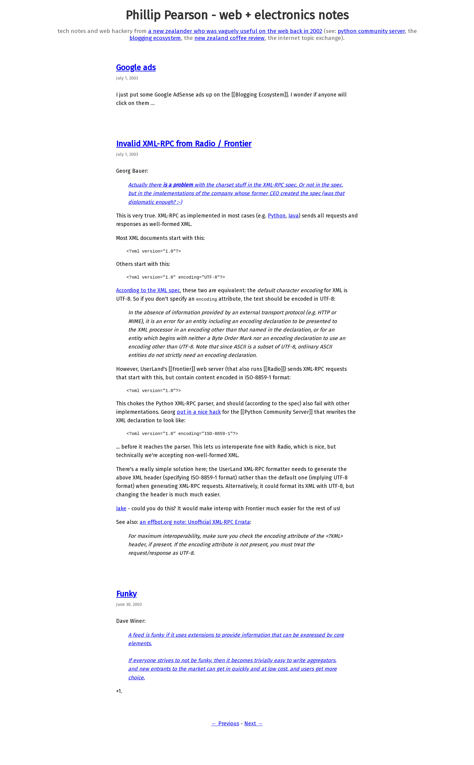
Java (293, 216)
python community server (371, 31)
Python (277, 216)
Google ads (136, 67)
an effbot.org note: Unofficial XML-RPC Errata (195, 522)
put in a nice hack (199, 412)
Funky (126, 594)
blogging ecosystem (155, 37)
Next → (253, 724)
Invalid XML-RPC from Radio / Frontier (184, 144)
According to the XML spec (148, 290)
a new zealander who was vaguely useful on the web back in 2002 (235, 31)
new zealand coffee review (229, 37)
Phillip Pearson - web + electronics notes (237, 15)
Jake (121, 508)
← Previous (225, 724)
